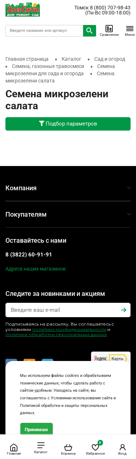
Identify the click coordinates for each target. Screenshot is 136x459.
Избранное (95, 448)
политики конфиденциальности (69, 329)
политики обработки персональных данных (56, 334)
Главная (14, 449)
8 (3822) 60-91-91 (28, 254)
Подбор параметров (68, 123)
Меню (130, 30)
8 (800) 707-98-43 (110, 7)
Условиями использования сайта (81, 398)
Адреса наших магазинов (35, 269)
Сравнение (109, 30)
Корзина (68, 449)
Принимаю (36, 429)
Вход (122, 449)
